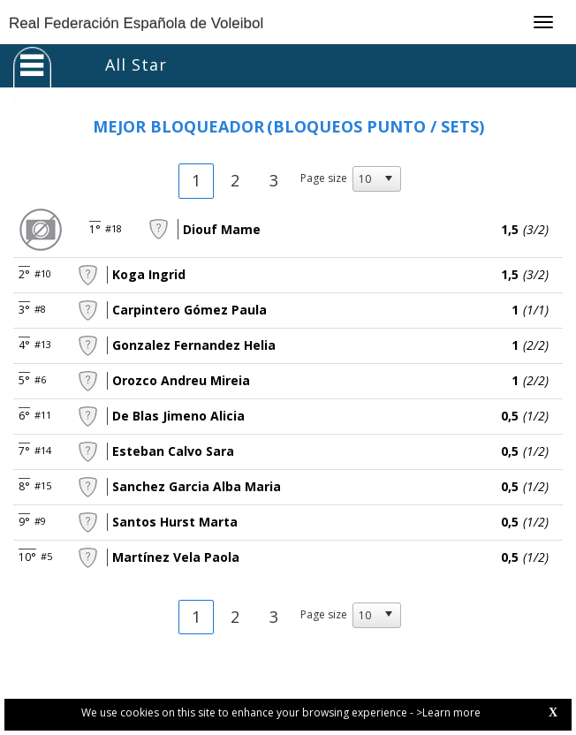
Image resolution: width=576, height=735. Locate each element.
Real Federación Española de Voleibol (136, 23)
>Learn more (448, 712)
